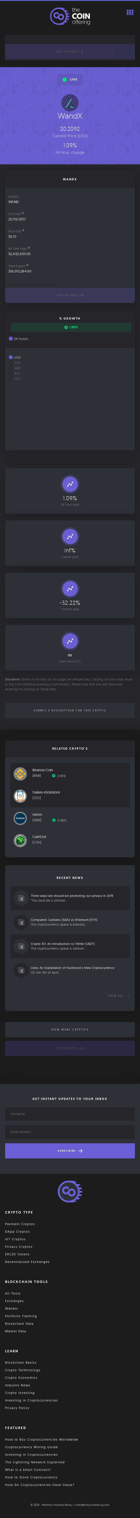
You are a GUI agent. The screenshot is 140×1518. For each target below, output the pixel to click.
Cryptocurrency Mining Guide (31, 1447)
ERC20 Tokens (17, 1254)
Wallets (11, 1309)
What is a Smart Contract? (28, 1470)
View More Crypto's (70, 1029)
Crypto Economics (21, 1378)
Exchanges (14, 1301)
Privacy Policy (17, 1408)
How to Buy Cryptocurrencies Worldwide (41, 1439)
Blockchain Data (19, 1324)
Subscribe (70, 1151)
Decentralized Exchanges (27, 1262)
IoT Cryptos (15, 1239)
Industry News (17, 1385)
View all (119, 996)
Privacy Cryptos (19, 1247)
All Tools (13, 1293)
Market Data (15, 1331)
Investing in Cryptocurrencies (31, 1400)
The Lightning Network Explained (35, 1462)
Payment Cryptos (20, 1224)
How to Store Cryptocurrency (31, 1477)
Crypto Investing (20, 1393)
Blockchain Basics (21, 1363)
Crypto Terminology (23, 1370)
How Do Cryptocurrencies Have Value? (40, 1485)
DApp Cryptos (17, 1232)
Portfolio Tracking (21, 1316)
